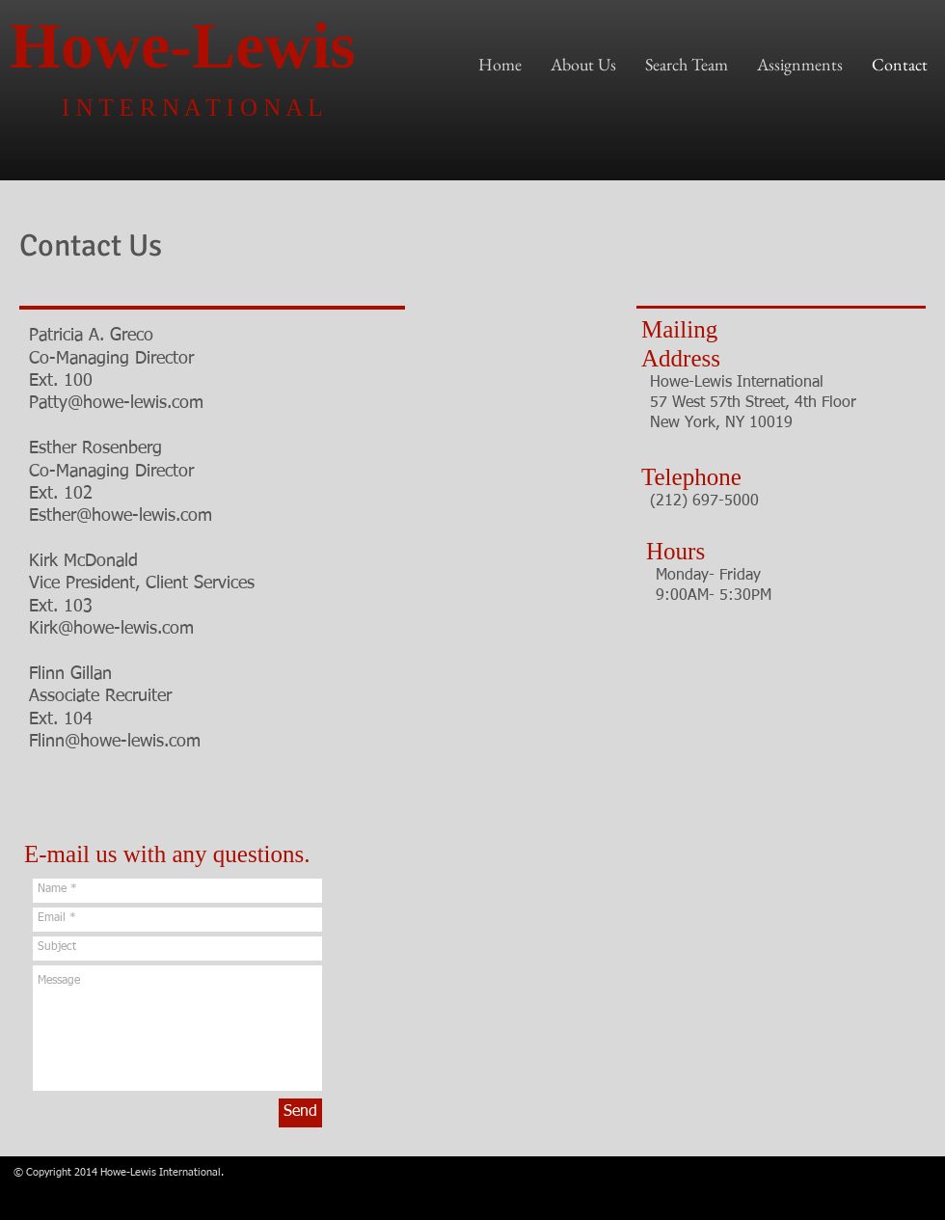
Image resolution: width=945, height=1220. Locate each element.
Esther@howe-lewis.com (120, 516)
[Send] (300, 1112)
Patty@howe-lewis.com (116, 403)
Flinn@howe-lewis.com (115, 741)
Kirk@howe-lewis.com (111, 628)
